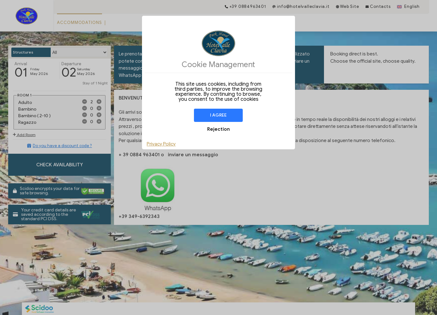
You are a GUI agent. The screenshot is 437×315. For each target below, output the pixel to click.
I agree (218, 115)
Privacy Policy (161, 144)
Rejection (218, 129)
